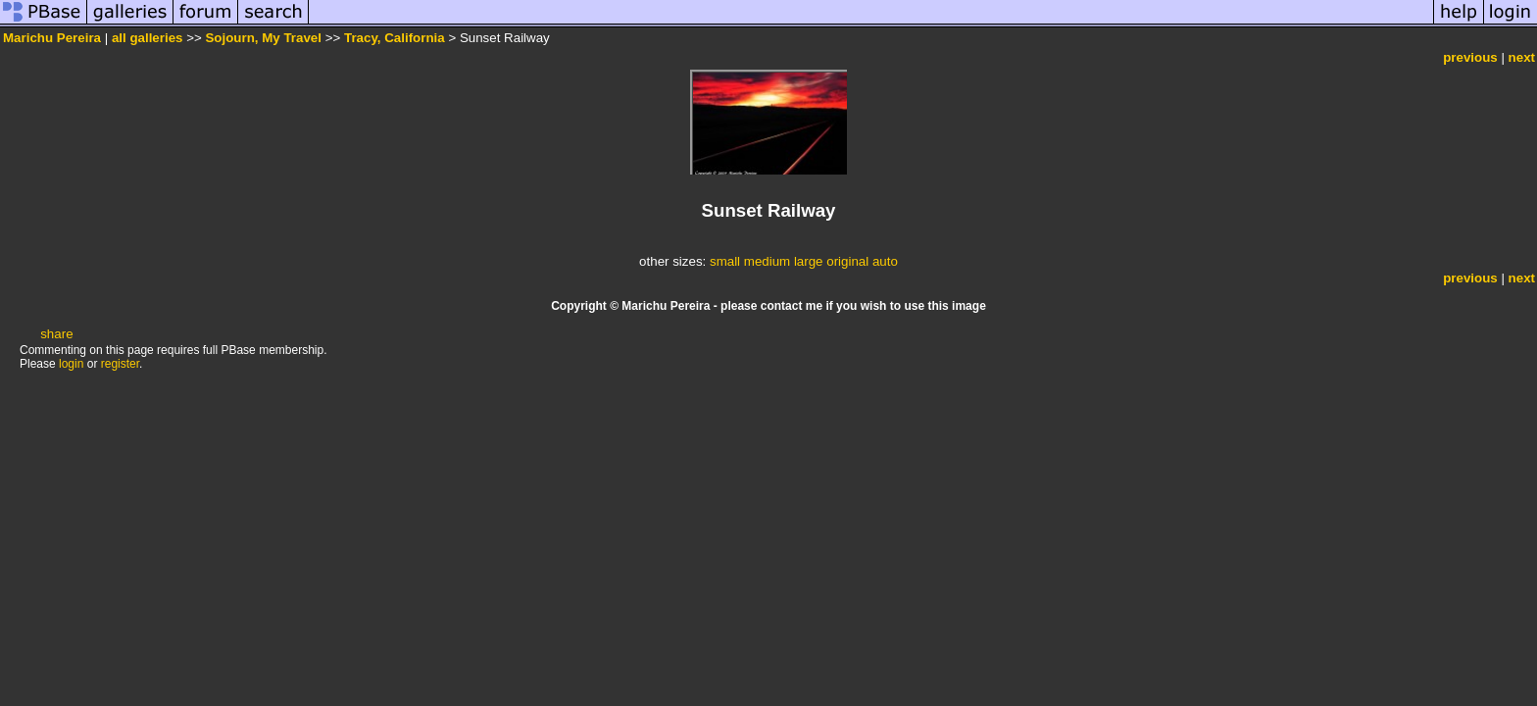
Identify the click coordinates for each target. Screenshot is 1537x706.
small (725, 261)
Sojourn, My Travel (263, 37)
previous (1470, 57)
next (1522, 57)
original (847, 261)
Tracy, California (394, 37)
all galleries (147, 37)
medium (767, 261)
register (120, 364)
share (56, 334)
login (71, 364)
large (808, 261)
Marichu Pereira (52, 37)
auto (885, 261)
